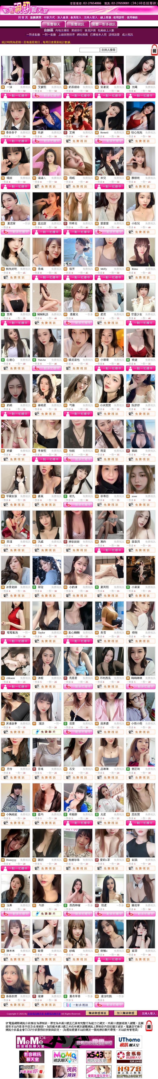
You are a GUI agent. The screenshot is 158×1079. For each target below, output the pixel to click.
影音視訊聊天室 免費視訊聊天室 (44, 1013)
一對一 (26, 632)
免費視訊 (25, 87)
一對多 (26, 223)
